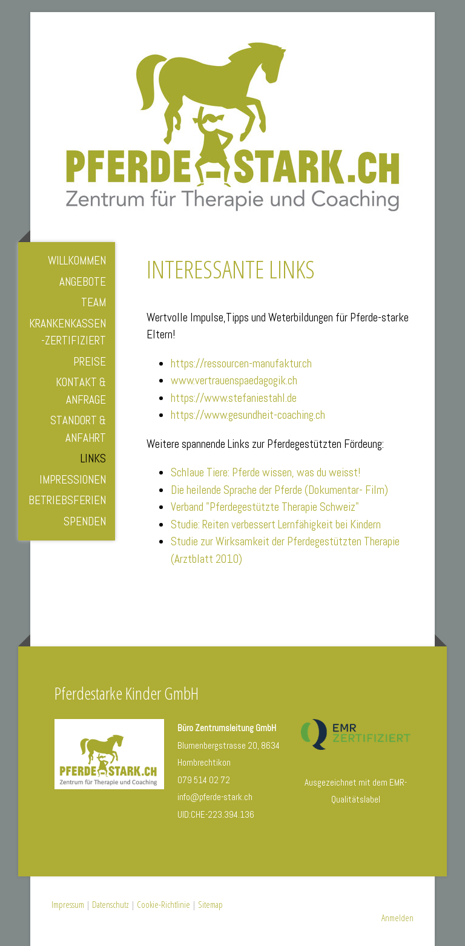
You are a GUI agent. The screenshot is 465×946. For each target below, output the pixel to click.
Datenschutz (110, 904)
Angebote (82, 281)
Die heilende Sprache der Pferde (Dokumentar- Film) (279, 490)
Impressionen (72, 479)
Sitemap (210, 904)
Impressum (67, 904)
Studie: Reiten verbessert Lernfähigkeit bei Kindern (276, 524)
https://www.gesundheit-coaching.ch (248, 414)
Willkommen (77, 260)
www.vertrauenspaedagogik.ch (234, 380)
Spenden (85, 521)
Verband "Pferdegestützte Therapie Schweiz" (265, 506)
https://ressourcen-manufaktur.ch (241, 363)
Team (93, 302)
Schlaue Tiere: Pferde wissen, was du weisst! (265, 472)
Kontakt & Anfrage (81, 391)
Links (93, 458)
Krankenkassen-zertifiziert (67, 332)
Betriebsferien (67, 500)
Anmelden (397, 918)
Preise (89, 361)
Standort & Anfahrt (78, 429)
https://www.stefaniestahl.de (234, 398)
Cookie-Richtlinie (163, 904)
